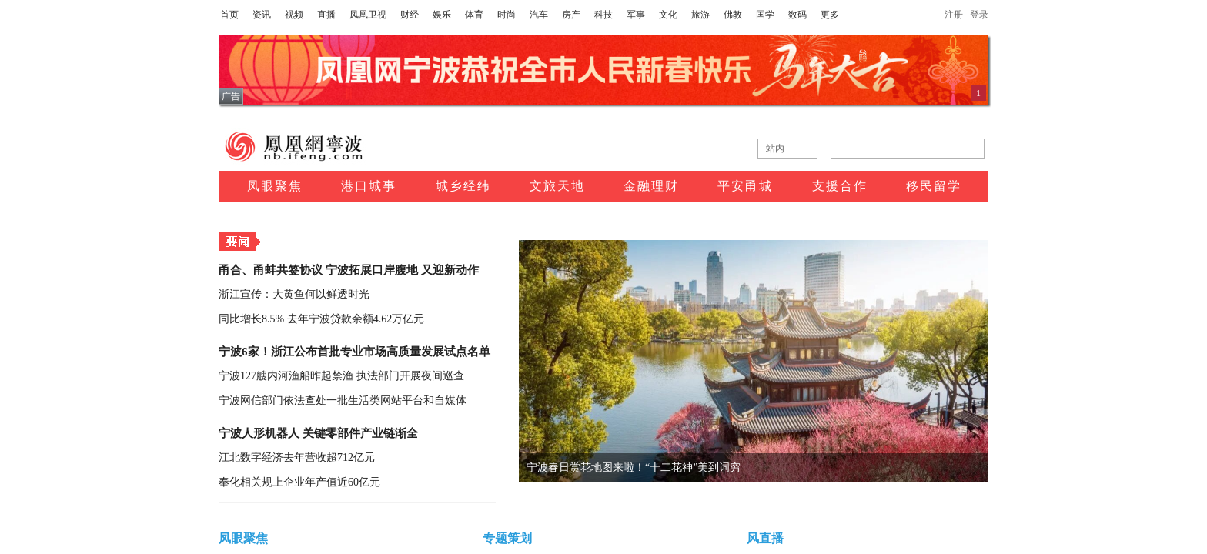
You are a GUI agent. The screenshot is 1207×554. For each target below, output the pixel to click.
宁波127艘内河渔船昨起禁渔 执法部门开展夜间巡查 (341, 376)
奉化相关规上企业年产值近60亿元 (299, 482)
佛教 (733, 14)
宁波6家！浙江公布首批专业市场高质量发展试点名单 (354, 351)
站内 (775, 148)
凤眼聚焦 (275, 185)
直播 (326, 14)
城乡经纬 (463, 185)
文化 (668, 14)
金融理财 (651, 185)
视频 (294, 14)
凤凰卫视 (367, 14)
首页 (229, 14)
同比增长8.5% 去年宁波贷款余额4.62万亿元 (321, 319)
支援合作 (840, 185)
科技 (603, 14)
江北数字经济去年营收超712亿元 (297, 457)
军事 (636, 14)
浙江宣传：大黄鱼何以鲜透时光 (294, 294)
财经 (409, 14)
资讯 (261, 14)
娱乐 (442, 14)
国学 (765, 14)
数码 (797, 14)
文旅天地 (557, 185)
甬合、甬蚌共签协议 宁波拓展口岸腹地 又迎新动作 (349, 270)
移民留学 (933, 185)
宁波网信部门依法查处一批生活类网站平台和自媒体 (342, 400)
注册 (954, 14)
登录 (979, 14)
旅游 (700, 14)
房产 (571, 14)
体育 (474, 14)
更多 (830, 14)
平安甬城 (745, 185)
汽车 (539, 14)
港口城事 (368, 185)
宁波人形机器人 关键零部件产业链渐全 (318, 433)
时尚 (506, 14)
